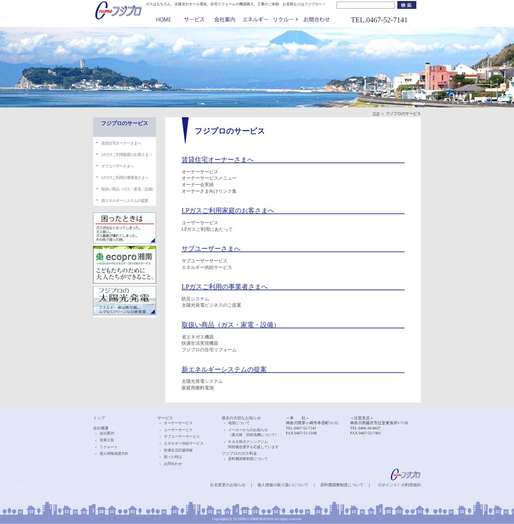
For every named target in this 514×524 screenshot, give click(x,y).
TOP (376, 113)
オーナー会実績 (198, 184)
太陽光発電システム (202, 381)
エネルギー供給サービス (207, 267)
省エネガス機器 (198, 337)
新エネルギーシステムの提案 (124, 200)
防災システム (195, 298)
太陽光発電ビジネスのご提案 (211, 305)
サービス (165, 418)
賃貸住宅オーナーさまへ (121, 143)
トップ (99, 418)
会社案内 (107, 433)
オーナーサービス (200, 171)
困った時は (173, 457)
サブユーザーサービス (204, 260)
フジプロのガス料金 (239, 453)
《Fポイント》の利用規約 (398, 485)
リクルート (109, 447)
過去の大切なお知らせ (241, 418)
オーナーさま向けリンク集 (209, 191)
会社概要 (101, 428)
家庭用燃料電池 (198, 387)
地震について (239, 423)
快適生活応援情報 (178, 450)
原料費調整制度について (248, 459)
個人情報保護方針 (114, 453)
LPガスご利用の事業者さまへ (124, 177)
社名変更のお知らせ (228, 485)
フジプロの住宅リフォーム (209, 349)
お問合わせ (173, 464)
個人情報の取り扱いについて (282, 485)
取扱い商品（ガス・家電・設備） (128, 189)
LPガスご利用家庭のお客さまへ (126, 154)
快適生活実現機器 (200, 343)
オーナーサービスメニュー (209, 178)
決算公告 (107, 440)
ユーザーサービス (200, 222)
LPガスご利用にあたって (207, 229)
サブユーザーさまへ (117, 166)
